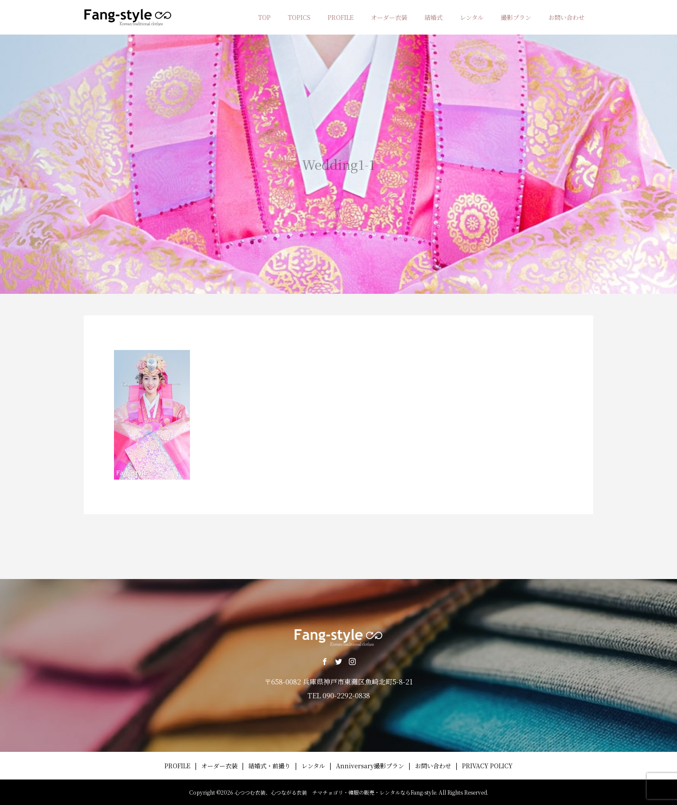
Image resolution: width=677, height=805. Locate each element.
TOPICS (299, 17)
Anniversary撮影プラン (370, 765)
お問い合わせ (566, 17)
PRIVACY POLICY (487, 765)
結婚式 (433, 17)
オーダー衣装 (389, 17)
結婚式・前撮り (269, 765)
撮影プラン (516, 17)
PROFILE (341, 17)
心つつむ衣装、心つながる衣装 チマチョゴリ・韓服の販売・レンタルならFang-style (335, 792)
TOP (264, 17)
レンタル (472, 17)
